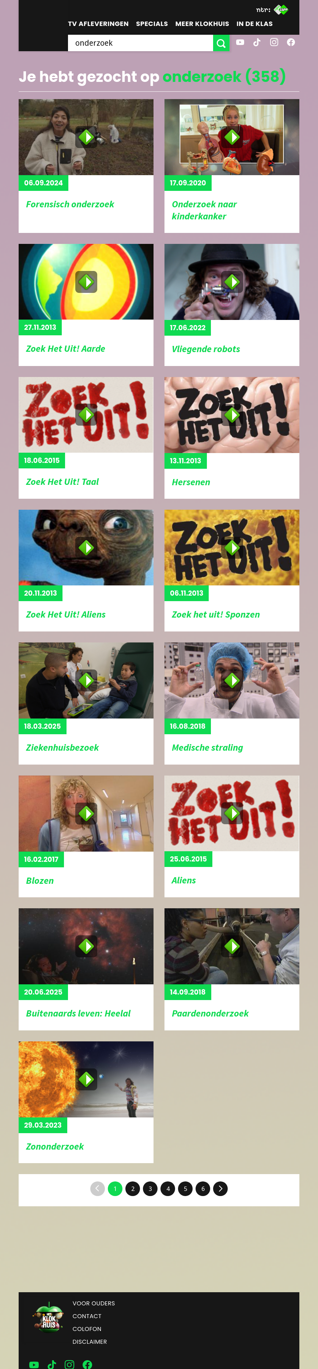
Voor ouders (94, 1303)
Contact (87, 1316)
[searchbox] (140, 43)
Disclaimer (90, 1342)
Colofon (87, 1329)
